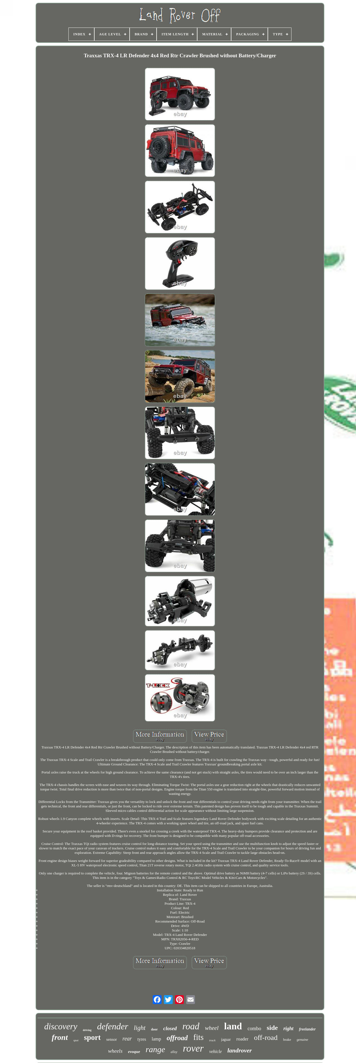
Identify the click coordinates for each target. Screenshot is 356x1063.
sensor (111, 1039)
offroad (177, 1038)
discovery (60, 1026)
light (139, 1027)
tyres (141, 1039)
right (288, 1028)
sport (92, 1037)
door (154, 1029)
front (60, 1037)
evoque (134, 1051)
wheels (115, 1051)
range (155, 1049)
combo (254, 1028)
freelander (307, 1029)
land (233, 1026)
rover (193, 1048)
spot (75, 1040)
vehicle (215, 1051)
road (190, 1026)
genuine (302, 1039)
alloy (174, 1052)
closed (170, 1028)
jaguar (226, 1039)
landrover (239, 1050)
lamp (156, 1039)
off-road (266, 1038)
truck (212, 1040)
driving (87, 1030)
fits (198, 1037)
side (272, 1027)
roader (242, 1039)
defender (112, 1026)
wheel (212, 1028)
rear (127, 1038)
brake (287, 1039)
